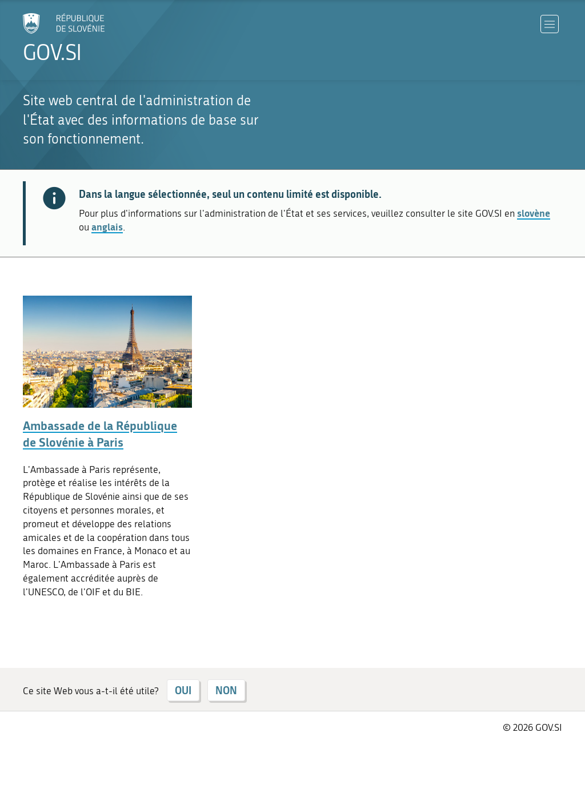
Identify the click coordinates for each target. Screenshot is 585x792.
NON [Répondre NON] (226, 690)
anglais (107, 226)
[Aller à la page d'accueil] (95, 38)
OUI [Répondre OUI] (183, 690)
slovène (533, 213)
